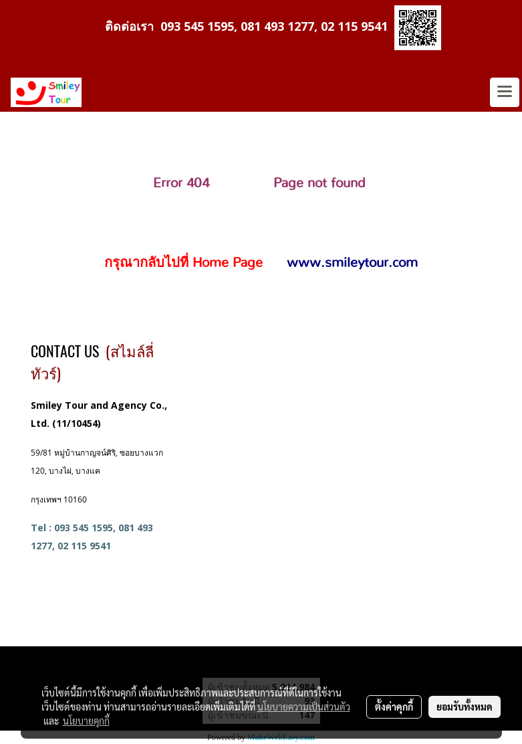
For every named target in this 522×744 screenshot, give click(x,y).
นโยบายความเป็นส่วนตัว (303, 707)
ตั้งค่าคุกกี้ (394, 707)
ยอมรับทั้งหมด (464, 707)
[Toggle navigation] (504, 92)
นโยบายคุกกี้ (86, 721)
